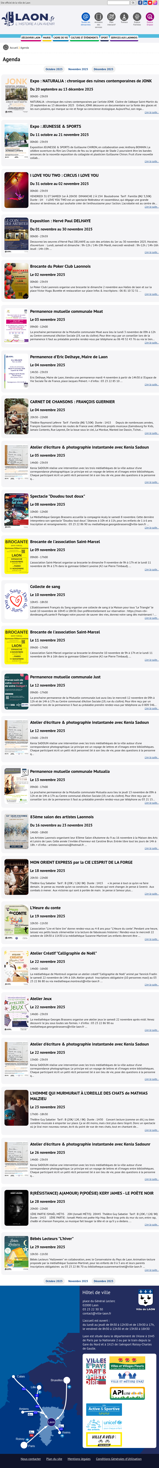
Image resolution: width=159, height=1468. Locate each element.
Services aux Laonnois (124, 37)
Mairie (47, 37)
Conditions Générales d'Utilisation (119, 1459)
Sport (104, 37)
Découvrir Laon (31, 37)
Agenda (24, 47)
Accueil (14, 47)
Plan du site (54, 1459)
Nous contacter (31, 1459)
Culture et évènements (84, 37)
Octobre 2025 (54, 69)
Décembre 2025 (103, 69)
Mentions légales (79, 1459)
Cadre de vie (60, 37)
